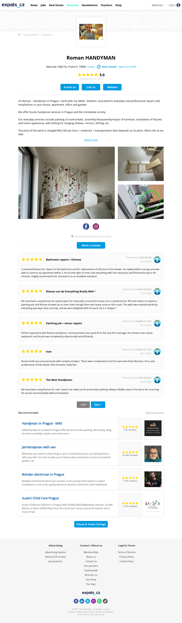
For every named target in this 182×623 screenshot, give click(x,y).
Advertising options (55, 552)
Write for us (91, 575)
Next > (98, 404)
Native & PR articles (55, 556)
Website (112, 87)
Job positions (55, 561)
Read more (91, 140)
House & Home (30, 34)
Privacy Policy (126, 556)
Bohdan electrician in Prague (43, 474)
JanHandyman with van (39, 447)
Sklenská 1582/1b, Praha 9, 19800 (70, 66)
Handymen (46, 34)
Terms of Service (127, 552)
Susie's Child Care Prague (40, 498)
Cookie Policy (127, 561)
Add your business (155, 412)
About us (91, 556)
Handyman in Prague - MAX (42, 423)
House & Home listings (91, 524)
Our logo (91, 584)
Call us (91, 87)
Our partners (91, 565)
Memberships (91, 552)
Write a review (91, 245)
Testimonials (91, 570)
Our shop (91, 579)
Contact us (91, 561)
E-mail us (70, 87)
